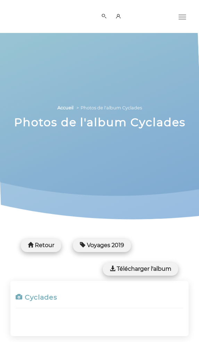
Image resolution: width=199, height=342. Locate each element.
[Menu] (182, 16)
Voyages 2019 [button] (102, 245)
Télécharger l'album (140, 269)
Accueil (65, 107)
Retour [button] (41, 245)
